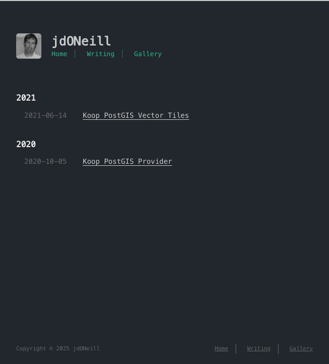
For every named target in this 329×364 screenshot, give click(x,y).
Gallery (148, 54)
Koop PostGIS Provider (127, 161)
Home (59, 54)
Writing (101, 54)
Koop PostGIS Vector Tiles (136, 115)
